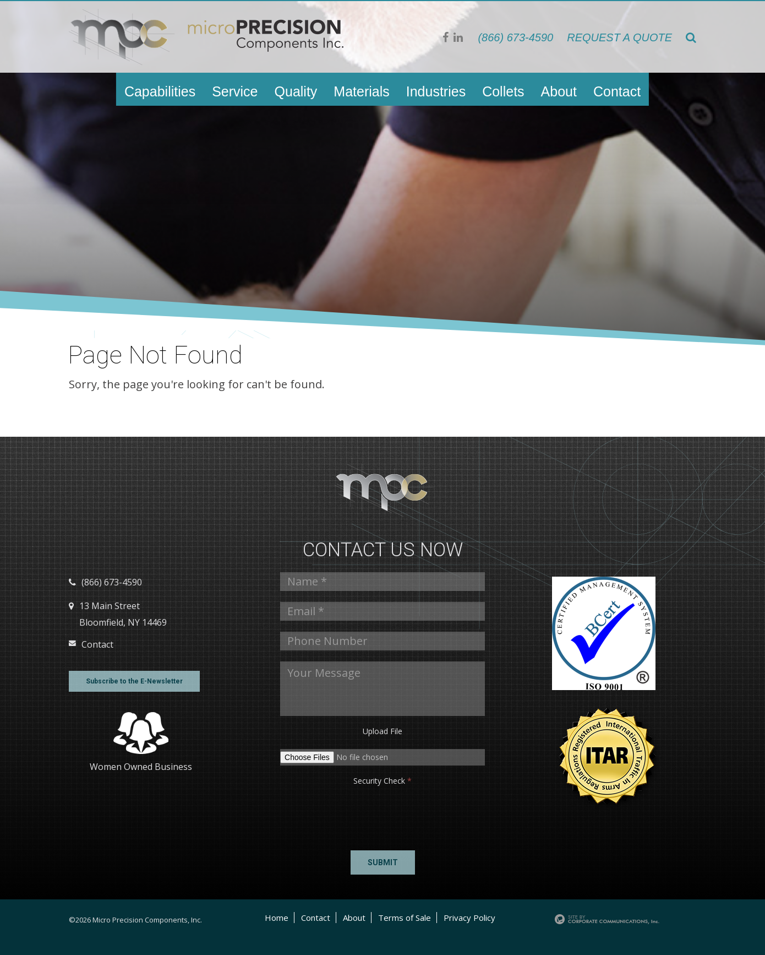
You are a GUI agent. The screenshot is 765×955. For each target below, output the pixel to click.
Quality (296, 91)
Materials (361, 91)
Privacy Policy (469, 917)
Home (276, 917)
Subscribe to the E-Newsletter (134, 681)
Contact (617, 91)
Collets (503, 91)
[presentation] (313, 815)
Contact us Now (383, 550)
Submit (383, 862)
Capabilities (159, 91)
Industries (436, 91)
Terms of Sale (404, 917)
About (559, 91)
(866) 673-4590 (515, 37)
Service (235, 91)
